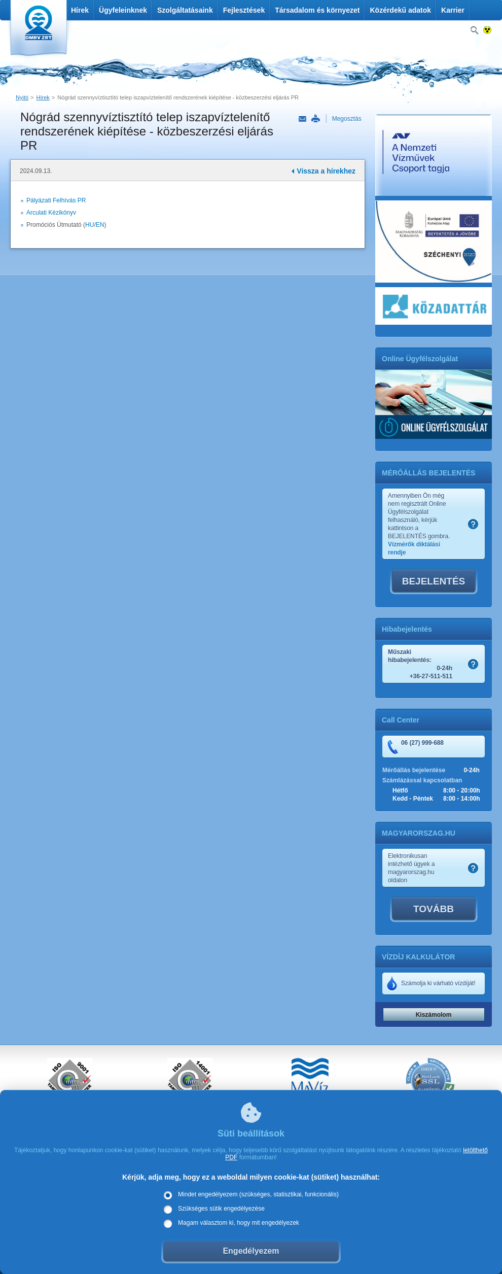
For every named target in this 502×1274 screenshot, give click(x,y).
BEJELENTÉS (433, 581)
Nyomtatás (315, 118)
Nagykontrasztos (487, 30)
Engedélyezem (251, 1251)
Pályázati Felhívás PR (56, 200)
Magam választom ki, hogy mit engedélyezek (238, 1222)
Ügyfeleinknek (123, 10)
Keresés (474, 30)
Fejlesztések (244, 10)
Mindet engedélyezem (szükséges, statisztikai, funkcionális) (258, 1194)
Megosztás (347, 118)
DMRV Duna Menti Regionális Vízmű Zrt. (37, 30)
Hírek (80, 10)
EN (100, 224)
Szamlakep (473, 524)
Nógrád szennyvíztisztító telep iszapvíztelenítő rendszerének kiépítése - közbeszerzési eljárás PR (178, 97)
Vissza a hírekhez (326, 171)
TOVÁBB (433, 909)
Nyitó (22, 97)
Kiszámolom (434, 1014)
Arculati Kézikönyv (51, 212)
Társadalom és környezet (317, 10)
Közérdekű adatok (400, 10)
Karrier (452, 10)
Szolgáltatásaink (185, 10)
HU (89, 224)
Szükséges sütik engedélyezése (221, 1208)
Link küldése (302, 119)
